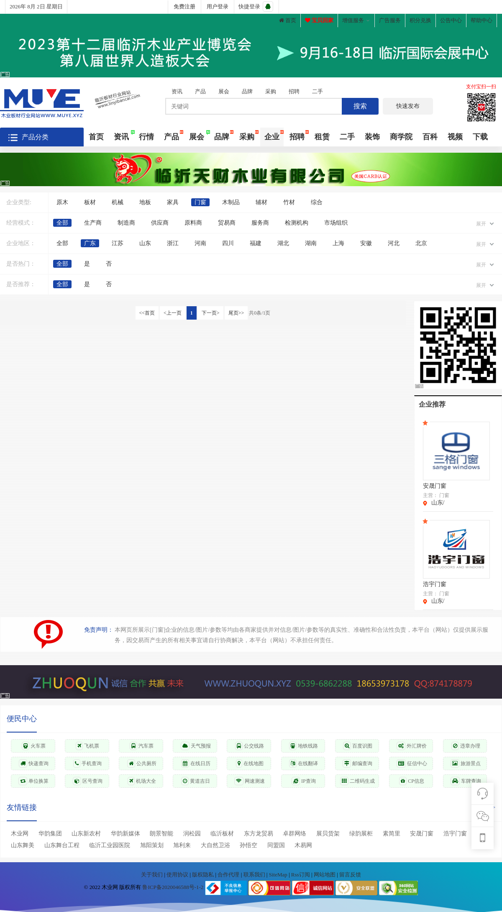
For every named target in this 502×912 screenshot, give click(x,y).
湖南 (311, 243)
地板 (145, 202)
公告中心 (451, 20)
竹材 (289, 202)
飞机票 (87, 746)
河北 (394, 243)
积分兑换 (420, 20)
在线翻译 (303, 763)
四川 (228, 243)
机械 (117, 202)
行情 (146, 137)
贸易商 (227, 223)
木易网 (303, 845)
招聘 (294, 91)
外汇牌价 (412, 746)
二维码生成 (357, 781)
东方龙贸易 (258, 833)
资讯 (177, 91)
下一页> (211, 313)
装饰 (372, 137)
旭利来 (182, 845)
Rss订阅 (300, 874)
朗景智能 (161, 833)
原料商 (193, 223)
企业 (271, 137)
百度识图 (357, 746)
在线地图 (250, 763)
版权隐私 (203, 874)
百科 (430, 137)
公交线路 (249, 746)
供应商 (160, 223)
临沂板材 (222, 833)
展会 (223, 91)
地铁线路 (303, 746)
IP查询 (304, 781)
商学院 (401, 137)
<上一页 (173, 313)
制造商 (126, 223)
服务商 (260, 223)
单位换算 (33, 781)
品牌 (247, 91)
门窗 (200, 202)
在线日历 (195, 763)
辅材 (261, 202)
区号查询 (87, 781)
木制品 (231, 202)
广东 (90, 243)
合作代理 (229, 874)
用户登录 (217, 6)
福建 (255, 243)
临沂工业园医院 (109, 845)
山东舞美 (22, 845)
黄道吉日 (195, 781)
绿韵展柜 (361, 833)
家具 (173, 202)
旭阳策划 (152, 845)
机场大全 (142, 781)
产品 (200, 91)
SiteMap (279, 874)
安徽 (366, 243)
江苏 (117, 243)
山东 (145, 243)
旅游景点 (466, 763)
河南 (200, 243)
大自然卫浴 (215, 845)
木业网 (19, 833)
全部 (62, 223)
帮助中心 (481, 20)
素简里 (391, 833)
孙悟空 (248, 845)
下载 (480, 137)
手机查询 (87, 763)
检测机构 (296, 223)
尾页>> (236, 313)
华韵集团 (50, 833)
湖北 (283, 243)
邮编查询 (357, 763)
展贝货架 (328, 833)
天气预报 (196, 746)
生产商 (93, 223)
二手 (317, 91)
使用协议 (178, 874)
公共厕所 (141, 763)
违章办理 (465, 746)
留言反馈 (350, 874)
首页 (287, 20)
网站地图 (325, 874)
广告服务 (390, 20)
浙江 (173, 243)
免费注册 (184, 6)
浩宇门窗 (455, 833)
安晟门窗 (421, 833)
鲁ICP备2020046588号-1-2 (172, 887)
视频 (455, 137)
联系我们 (254, 874)
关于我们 (152, 874)
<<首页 (147, 313)
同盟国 (276, 845)
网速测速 (249, 781)
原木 (62, 202)
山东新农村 (86, 833)
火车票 (34, 746)
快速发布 (408, 106)
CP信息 (411, 781)
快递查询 (34, 763)
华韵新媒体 (125, 833)
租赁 (322, 137)
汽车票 (142, 746)
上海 (338, 243)
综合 (317, 202)
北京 (421, 243)
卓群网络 (294, 833)
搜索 (360, 106)
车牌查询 (466, 781)
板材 (90, 202)
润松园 (192, 833)
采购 (270, 91)
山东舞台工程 (61, 845)
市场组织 (336, 223)
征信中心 (412, 763)
